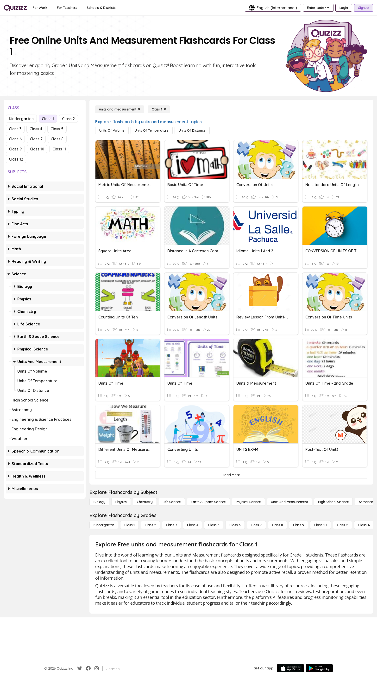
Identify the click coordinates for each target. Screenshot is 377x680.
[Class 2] (150, 525)
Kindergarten (21, 118)
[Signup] (363, 8)
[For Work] (40, 8)
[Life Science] (172, 502)
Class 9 (15, 149)
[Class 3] (171, 525)
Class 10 (37, 149)
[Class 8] (277, 525)
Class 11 (59, 149)
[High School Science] (333, 502)
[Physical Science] (248, 502)
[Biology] (99, 502)
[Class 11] (342, 525)
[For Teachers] (67, 8)
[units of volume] (112, 130)
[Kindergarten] (103, 525)
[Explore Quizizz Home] (15, 8)
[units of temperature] (152, 130)
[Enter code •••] (318, 8)
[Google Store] (319, 668)
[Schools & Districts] (101, 8)
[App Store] (290, 668)
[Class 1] (159, 109)
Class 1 (48, 118)
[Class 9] (298, 525)
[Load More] (231, 475)
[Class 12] (364, 525)
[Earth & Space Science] (208, 502)
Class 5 (56, 128)
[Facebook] (88, 668)
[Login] (343, 8)
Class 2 (68, 118)
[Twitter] (79, 668)
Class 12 (16, 159)
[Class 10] (320, 525)
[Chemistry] (145, 502)
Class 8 (57, 138)
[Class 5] (213, 525)
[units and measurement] (119, 109)
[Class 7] (256, 525)
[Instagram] (96, 668)
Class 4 (36, 128)
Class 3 (15, 128)
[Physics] (121, 502)
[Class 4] (192, 525)
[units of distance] (192, 130)
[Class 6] (235, 525)
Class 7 (36, 138)
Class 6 (15, 138)
